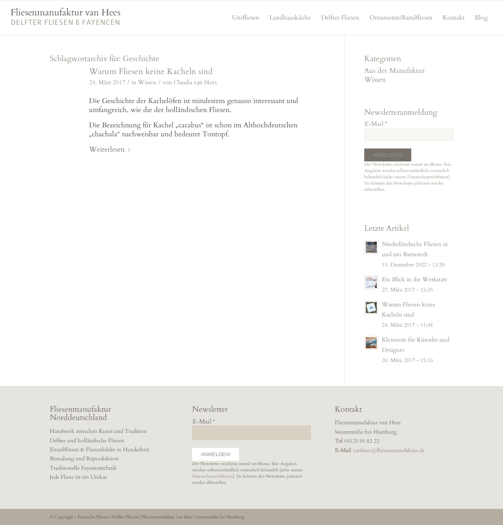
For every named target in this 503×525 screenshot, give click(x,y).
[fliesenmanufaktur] (65, 21)
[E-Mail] (408, 135)
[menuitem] (245, 17)
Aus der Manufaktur (394, 71)
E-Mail (376, 123)
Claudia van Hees (195, 82)
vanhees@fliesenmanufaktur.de (389, 450)
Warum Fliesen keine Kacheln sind (150, 71)
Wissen (147, 82)
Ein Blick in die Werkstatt (414, 279)
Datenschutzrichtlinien (427, 177)
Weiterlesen (110, 149)
